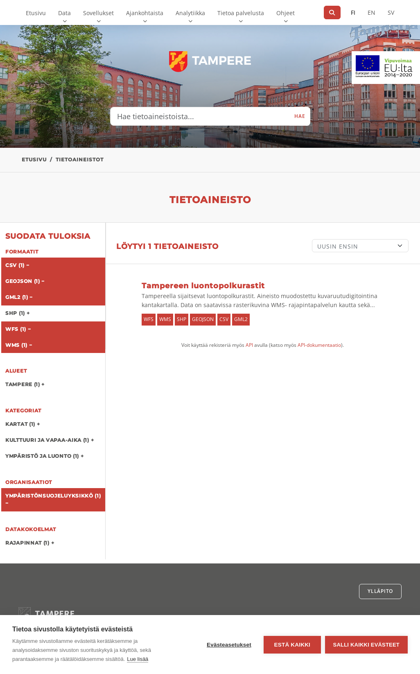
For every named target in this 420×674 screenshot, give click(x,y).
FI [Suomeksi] (353, 12)
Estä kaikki (292, 645)
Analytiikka (190, 13)
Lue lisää (137, 659)
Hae (299, 116)
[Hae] (332, 12)
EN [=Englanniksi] (371, 12)
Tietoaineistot (80, 159)
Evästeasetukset (229, 645)
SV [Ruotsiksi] (391, 12)
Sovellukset (98, 13)
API (249, 345)
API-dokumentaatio (319, 345)
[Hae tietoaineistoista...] (200, 116)
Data (64, 13)
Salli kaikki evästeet (366, 645)
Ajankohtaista (144, 13)
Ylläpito (380, 591)
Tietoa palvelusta (240, 13)
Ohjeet (285, 13)
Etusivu (36, 13)
